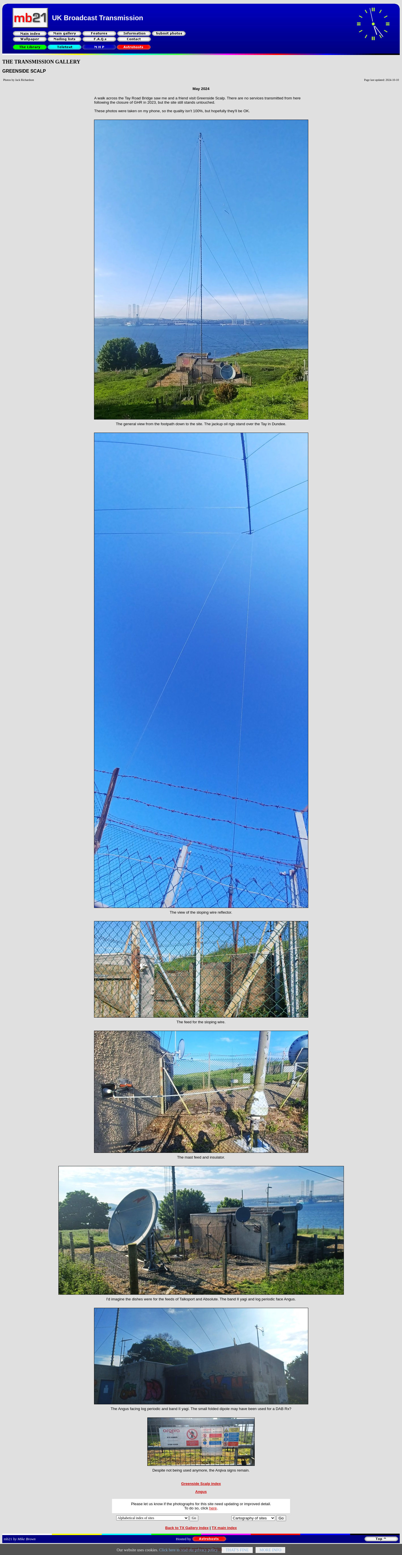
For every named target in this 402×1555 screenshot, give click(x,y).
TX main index (224, 1528)
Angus (201, 1491)
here (213, 1508)
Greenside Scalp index (201, 1484)
